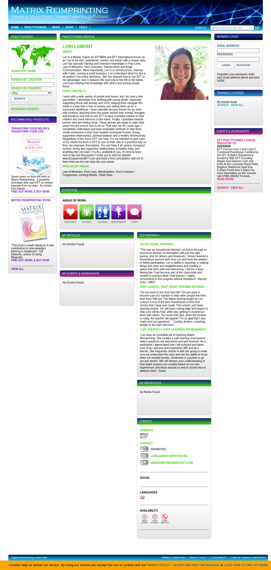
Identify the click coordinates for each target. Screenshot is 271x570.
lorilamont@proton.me (169, 456)
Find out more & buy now (30, 191)
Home (15, 27)
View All (17, 268)
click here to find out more (245, 565)
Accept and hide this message (196, 565)
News (56, 27)
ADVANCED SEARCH (24, 109)
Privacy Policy (158, 565)
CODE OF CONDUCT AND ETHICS (248, 557)
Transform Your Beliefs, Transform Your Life (30, 130)
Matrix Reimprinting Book (31, 200)
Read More (225, 179)
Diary (70, 27)
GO (257, 27)
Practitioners (35, 27)
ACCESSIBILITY (219, 557)
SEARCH (222, 104)
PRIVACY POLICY (198, 557)
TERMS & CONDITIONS (173, 557)
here (221, 80)
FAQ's (83, 27)
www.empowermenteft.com (172, 462)
